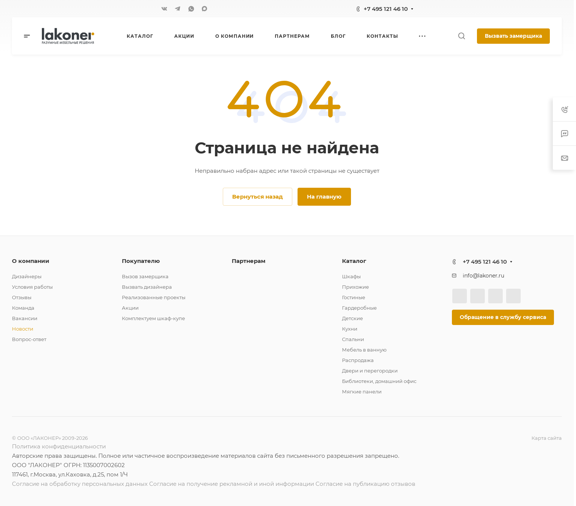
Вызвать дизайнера (147, 287)
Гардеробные (359, 308)
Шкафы (351, 276)
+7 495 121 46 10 (386, 8)
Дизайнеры (26, 276)
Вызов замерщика (145, 276)
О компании (30, 260)
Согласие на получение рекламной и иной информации (231, 483)
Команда (23, 308)
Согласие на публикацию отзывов (365, 483)
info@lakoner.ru (483, 275)
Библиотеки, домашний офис (379, 381)
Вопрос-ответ (29, 339)
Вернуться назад (257, 196)
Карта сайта (547, 438)
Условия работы (32, 287)
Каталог (354, 260)
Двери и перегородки (370, 371)
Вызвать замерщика (513, 36)
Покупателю (141, 260)
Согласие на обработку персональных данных (80, 483)
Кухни (349, 329)
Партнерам (248, 260)
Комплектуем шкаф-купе (153, 318)
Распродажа (358, 360)
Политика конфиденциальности (59, 446)
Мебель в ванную (364, 350)
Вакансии (24, 318)
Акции (130, 308)
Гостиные (353, 297)
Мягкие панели (362, 392)
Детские (352, 318)
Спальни (353, 339)
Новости (22, 329)
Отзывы (21, 297)
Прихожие (355, 287)
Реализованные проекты (153, 297)
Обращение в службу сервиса (503, 317)
